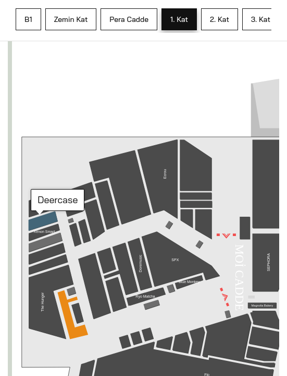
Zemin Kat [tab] (71, 19)
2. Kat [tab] (219, 19)
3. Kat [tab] (260, 19)
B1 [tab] (28, 19)
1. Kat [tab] (179, 19)
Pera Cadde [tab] (128, 19)
